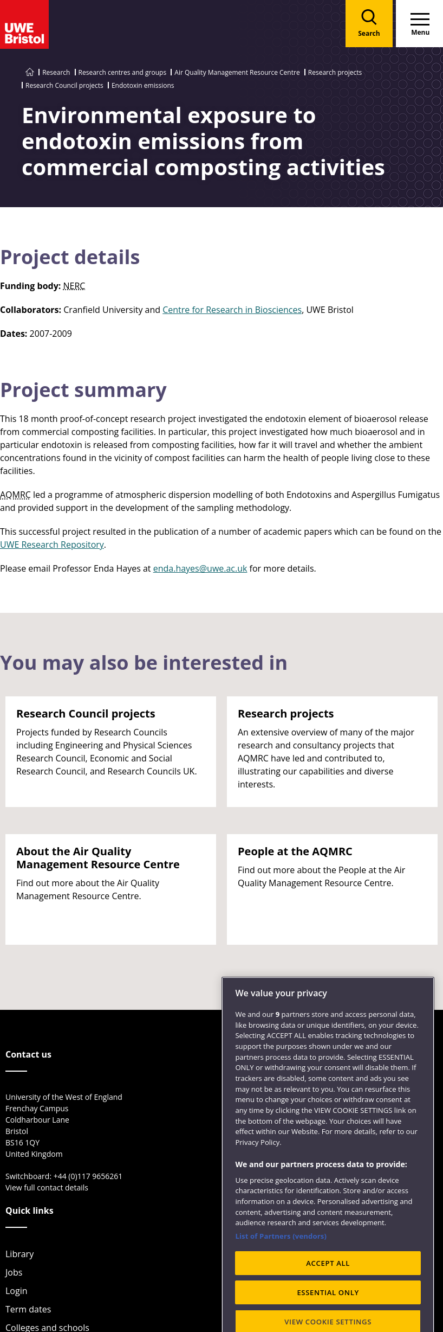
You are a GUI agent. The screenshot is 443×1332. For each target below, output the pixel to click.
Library (19, 1254)
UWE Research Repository (52, 544)
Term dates (28, 1309)
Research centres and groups (123, 72)
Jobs (13, 1272)
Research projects (335, 72)
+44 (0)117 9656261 (88, 1176)
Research (56, 72)
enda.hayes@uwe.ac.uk (200, 568)
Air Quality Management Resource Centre (236, 72)
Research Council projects (64, 85)
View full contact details (46, 1187)
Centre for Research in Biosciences (232, 310)
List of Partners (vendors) (281, 1264)
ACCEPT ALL (328, 1291)
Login (16, 1291)
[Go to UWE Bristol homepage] (29, 72)
